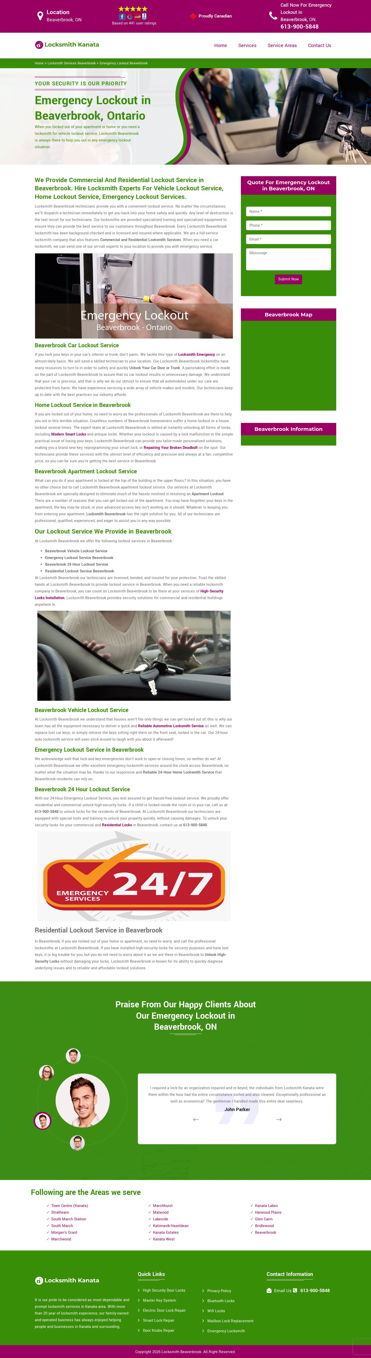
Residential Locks (117, 825)
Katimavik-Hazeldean (171, 1226)
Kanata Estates (166, 1232)
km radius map (288, 364)
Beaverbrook (265, 1232)
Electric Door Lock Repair (164, 1310)
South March (62, 1226)
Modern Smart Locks (68, 434)
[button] (77, 1143)
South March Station (68, 1219)
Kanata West (164, 1239)
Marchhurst (163, 1206)
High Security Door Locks (164, 1290)
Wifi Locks (216, 1311)
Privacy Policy (219, 1291)
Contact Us (319, 45)
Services (247, 45)
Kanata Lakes (266, 1206)
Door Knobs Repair (158, 1330)
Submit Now (288, 279)
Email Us (283, 1291)
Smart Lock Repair (158, 1320)
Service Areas (282, 45)
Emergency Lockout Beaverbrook (124, 63)
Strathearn (60, 1212)
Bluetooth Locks (221, 1301)
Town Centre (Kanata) (69, 1206)
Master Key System (159, 1300)
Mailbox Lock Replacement (230, 1321)
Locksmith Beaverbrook (181, 1352)
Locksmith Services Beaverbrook (72, 63)
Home (220, 45)
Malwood (160, 1212)
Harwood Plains (268, 1212)
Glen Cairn (264, 1219)
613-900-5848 (300, 27)
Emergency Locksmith (226, 1331)
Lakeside (160, 1219)
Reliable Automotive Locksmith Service (171, 726)
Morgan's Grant (64, 1232)
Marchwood (61, 1239)
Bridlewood (264, 1226)
